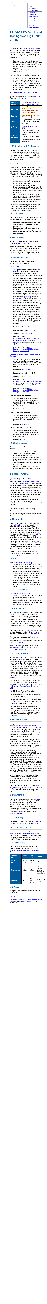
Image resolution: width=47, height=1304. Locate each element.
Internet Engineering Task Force (20, 593)
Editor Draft (25, 409)
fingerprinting (26, 297)
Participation (32, 14)
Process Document (27, 833)
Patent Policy (32, 21)
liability (24, 901)
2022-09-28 (28, 376)
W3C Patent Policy (20, 642)
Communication (33, 16)
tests (29, 515)
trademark (29, 901)
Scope (30, 6)
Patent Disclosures (34, 23)
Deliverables (32, 8)
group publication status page (19, 243)
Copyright (12, 899)
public (20, 659)
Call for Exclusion (35, 383)
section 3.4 (13, 833)
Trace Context (15, 266)
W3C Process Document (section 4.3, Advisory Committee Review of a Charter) (24, 850)
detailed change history (32, 104)
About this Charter (34, 27)
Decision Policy (33, 19)
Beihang (36, 899)
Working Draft (26, 327)
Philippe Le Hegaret (28, 126)
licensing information (16, 813)
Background (32, 4)
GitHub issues (16, 701)
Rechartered (15, 870)
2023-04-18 (28, 333)
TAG (25, 530)
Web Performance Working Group (21, 563)
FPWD (36, 534)
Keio (32, 899)
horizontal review (18, 525)
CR (36, 543)
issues (24, 98)
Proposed (14, 880)
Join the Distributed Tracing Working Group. (24, 92)
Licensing (31, 25)
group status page (33, 102)
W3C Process (14, 647)
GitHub (37, 96)
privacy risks (17, 298)
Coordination (32, 12)
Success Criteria (33, 10)
